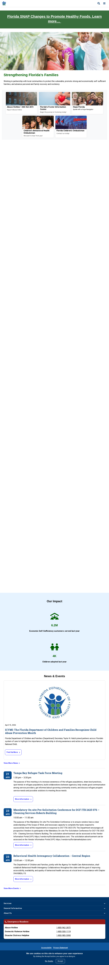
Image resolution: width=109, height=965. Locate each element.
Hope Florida (79, 107)
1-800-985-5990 (63, 935)
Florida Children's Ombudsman (70, 130)
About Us (8, 913)
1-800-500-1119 (63, 931)
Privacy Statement (60, 948)
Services (7, 903)
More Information (22, 799)
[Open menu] (104, 3)
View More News (11, 763)
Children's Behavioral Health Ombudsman (36, 131)
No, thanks (49, 961)
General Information (13, 908)
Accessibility (46, 948)
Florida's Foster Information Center (53, 108)
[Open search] (99, 3)
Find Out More (12, 752)
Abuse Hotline (13, 107)
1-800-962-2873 (63, 927)
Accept (60, 961)
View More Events (11, 888)
